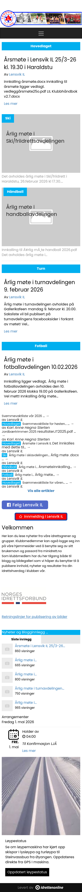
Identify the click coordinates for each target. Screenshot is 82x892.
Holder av (30, 731)
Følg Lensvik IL (25, 505)
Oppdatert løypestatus (27, 872)
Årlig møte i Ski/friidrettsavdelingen (35, 137)
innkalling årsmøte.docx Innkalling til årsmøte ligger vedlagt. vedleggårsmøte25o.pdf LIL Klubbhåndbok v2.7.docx (40, 89)
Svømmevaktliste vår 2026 (22, 416)
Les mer (10, 103)
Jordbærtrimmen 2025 (19, 431)
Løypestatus (15, 840)
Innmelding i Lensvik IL (41, 516)
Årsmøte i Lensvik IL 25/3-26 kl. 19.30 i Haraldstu (40, 63)
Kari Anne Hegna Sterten (28, 427)
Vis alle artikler (41, 490)
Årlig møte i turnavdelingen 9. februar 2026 (39, 286)
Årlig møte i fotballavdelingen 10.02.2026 (41, 363)
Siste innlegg (21, 639)
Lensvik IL (17, 74)
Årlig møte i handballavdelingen (31, 210)
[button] (41, 33)
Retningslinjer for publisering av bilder (34, 616)
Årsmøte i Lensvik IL (37, 443)
